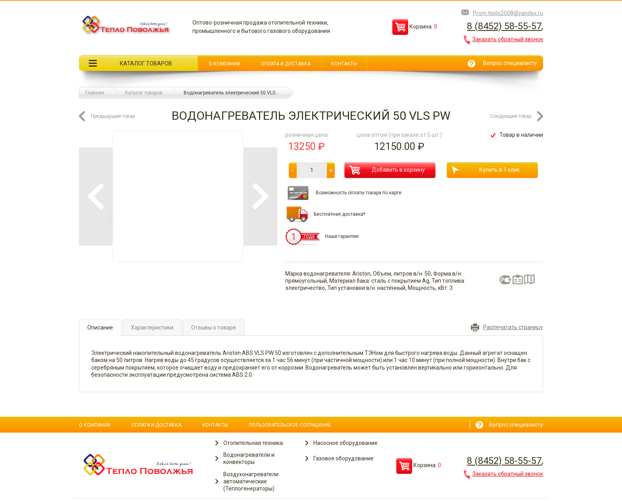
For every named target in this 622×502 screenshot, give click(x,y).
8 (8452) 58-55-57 (504, 26)
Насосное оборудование (345, 443)
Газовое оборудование (343, 458)
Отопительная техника (253, 443)
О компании (224, 64)
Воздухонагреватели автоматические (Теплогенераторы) (250, 481)
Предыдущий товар (113, 116)
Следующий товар (510, 116)
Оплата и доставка (286, 64)
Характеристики (152, 327)
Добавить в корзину (387, 170)
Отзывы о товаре (213, 327)
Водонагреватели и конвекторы (249, 458)
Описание (100, 327)
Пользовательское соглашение (290, 425)
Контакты (344, 64)
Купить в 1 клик (486, 170)
